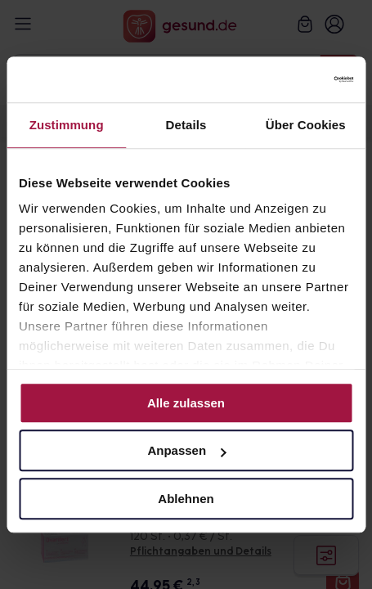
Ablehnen (185, 499)
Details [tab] (186, 125)
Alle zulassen (186, 403)
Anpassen (186, 450)
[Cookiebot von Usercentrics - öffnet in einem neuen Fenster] (281, 79)
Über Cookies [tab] (306, 125)
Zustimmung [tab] (66, 125)
